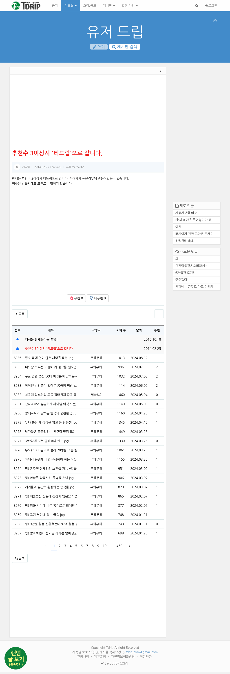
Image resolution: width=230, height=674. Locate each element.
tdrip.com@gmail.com (142, 653)
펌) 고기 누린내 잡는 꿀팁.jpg (45, 516)
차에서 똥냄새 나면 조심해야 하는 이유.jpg (51, 461)
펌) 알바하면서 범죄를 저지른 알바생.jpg (51, 534)
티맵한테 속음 (184, 242)
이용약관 (146, 658)
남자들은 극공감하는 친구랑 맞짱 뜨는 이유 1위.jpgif (51, 433)
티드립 (70, 5)
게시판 (109, 5)
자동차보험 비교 (186, 214)
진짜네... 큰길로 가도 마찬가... (195, 288)
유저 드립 (115, 32)
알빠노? (96, 396)
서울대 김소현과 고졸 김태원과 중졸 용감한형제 (51, 396)
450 (119, 547)
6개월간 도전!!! (186, 274)
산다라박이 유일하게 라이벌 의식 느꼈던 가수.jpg (51, 405)
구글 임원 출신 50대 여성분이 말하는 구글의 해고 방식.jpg (51, 378)
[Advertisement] (88, 114)
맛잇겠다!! (182, 281)
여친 (178, 228)
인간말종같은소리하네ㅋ (191, 267)
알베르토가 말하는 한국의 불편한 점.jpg (51, 414)
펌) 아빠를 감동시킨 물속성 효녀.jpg (49, 479)
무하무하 (96, 359)
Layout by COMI (114, 665)
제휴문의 (100, 658)
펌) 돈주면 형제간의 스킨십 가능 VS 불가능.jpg (51, 470)
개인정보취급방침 (123, 658)
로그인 (211, 5)
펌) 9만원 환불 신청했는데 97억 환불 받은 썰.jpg (51, 525)
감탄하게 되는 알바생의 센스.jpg (47, 442)
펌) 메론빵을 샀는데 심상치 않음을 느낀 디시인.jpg (51, 498)
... (111, 547)
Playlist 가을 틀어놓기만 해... (194, 221)
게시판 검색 (124, 47)
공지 (55, 5)
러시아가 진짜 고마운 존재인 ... (196, 235)
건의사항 (83, 658)
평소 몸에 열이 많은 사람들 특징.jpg (49, 359)
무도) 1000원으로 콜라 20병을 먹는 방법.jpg (51, 451)
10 (104, 547)
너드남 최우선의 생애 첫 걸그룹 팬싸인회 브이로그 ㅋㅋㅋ (51, 368)
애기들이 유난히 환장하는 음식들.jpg (50, 488)
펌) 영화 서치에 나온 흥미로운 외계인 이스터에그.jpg (51, 507)
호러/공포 (89, 5)
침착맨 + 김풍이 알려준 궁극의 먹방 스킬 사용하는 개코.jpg (51, 387)
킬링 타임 (129, 5)
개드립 (26, 168)
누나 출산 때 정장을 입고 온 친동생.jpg (51, 424)
